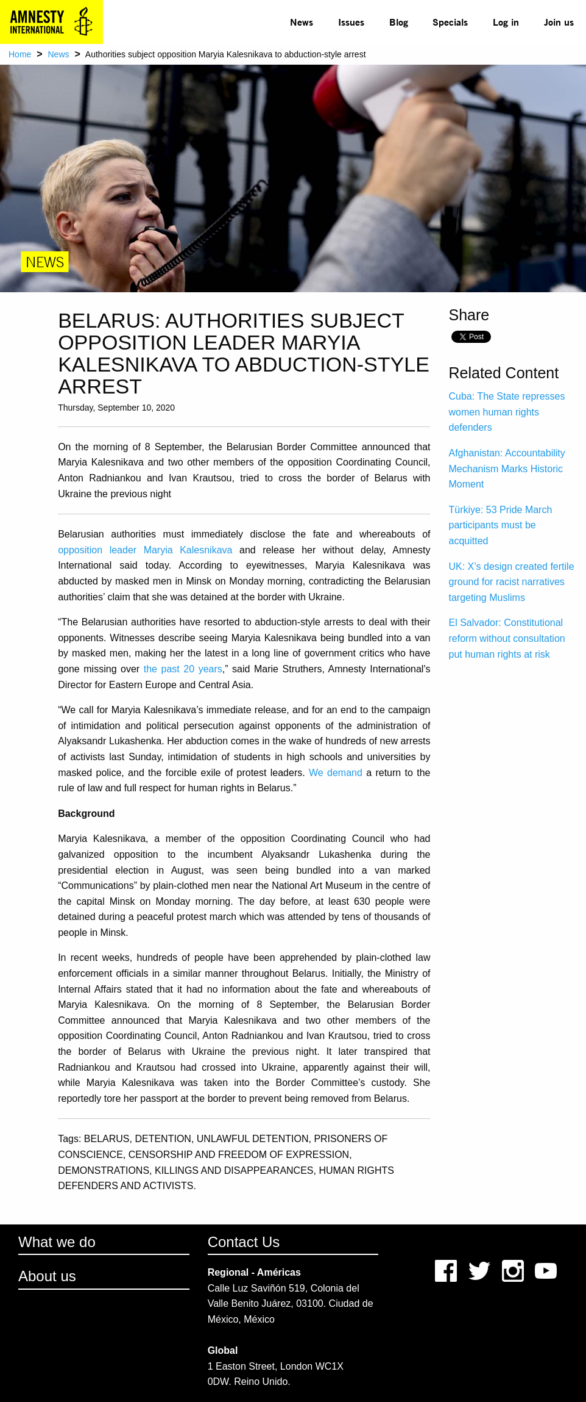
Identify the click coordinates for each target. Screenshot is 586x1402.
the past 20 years (183, 669)
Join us (559, 21)
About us (47, 1276)
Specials (450, 21)
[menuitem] (302, 22)
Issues (351, 21)
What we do (57, 1242)
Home (20, 54)
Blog (398, 21)
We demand (335, 773)
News (301, 21)
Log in (506, 21)
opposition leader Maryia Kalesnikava (145, 550)
